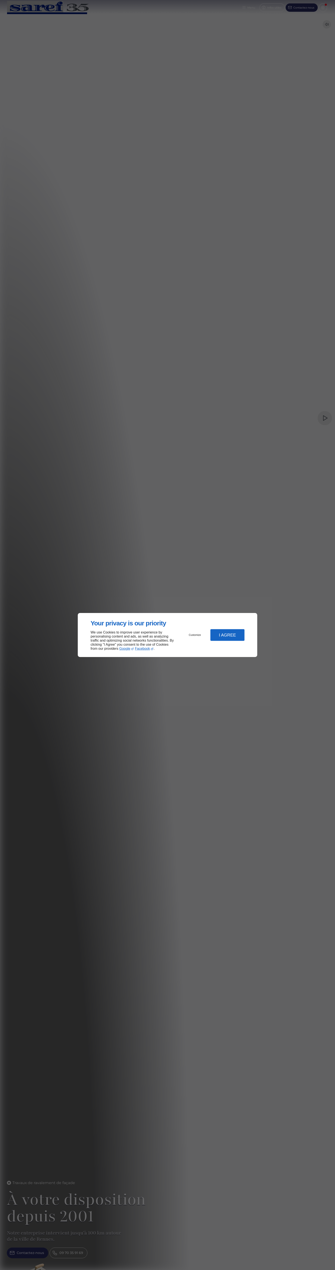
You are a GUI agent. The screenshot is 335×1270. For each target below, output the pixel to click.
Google (124, 648)
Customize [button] (195, 635)
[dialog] (167, 635)
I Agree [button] (227, 635)
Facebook (142, 648)
